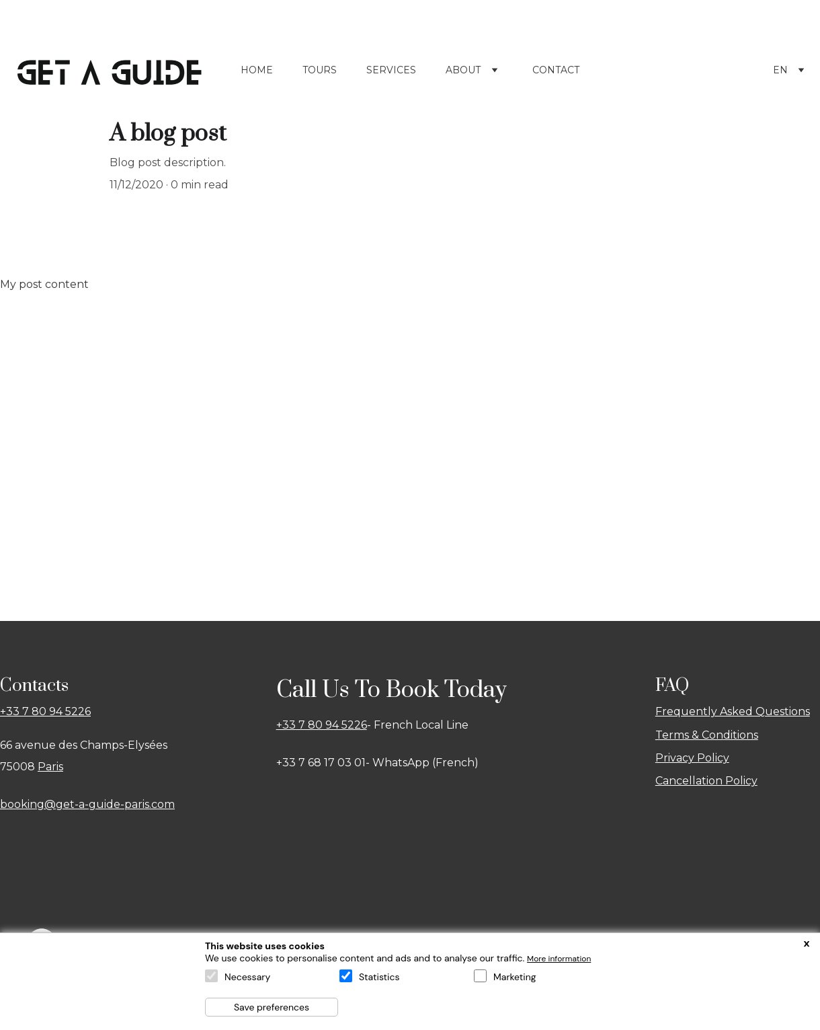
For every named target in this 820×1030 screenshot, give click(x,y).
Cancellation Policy (706, 774)
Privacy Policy (692, 751)
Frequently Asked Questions (732, 705)
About (463, 64)
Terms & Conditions (706, 729)
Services (391, 64)
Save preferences (271, 1007)
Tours (319, 64)
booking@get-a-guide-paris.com (87, 798)
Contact (555, 64)
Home (257, 64)
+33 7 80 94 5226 (45, 705)
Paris (50, 760)
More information (559, 958)
